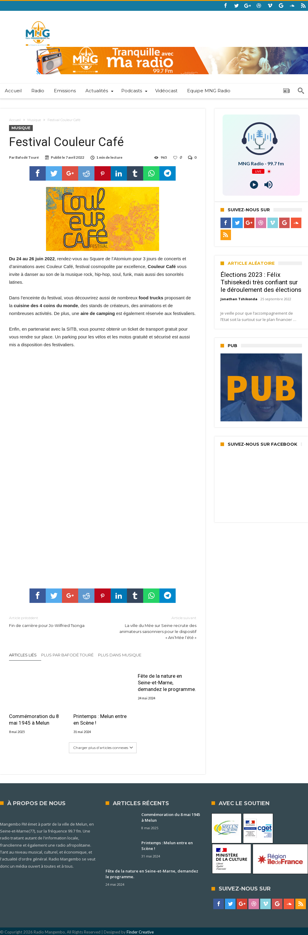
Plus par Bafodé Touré (67, 654)
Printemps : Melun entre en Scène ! (100, 719)
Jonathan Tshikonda (238, 299)
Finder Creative (140, 932)
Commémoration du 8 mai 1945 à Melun (34, 719)
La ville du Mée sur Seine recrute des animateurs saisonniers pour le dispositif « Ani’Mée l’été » (154, 627)
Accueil (15, 120)
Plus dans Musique (119, 654)
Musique (34, 120)
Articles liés (23, 654)
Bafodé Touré (27, 157)
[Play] (254, 185)
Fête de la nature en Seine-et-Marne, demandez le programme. (167, 682)
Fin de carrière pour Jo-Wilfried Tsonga (51, 621)
